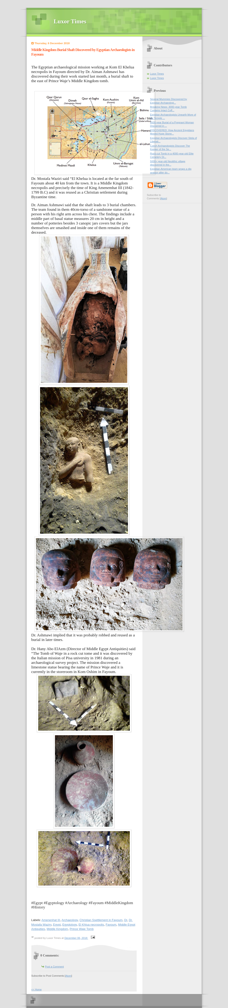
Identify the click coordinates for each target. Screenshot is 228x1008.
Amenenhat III (50, 920)
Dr (125, 920)
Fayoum (111, 924)
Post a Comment (54, 966)
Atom (68, 975)
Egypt (57, 924)
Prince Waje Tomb (82, 929)
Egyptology (69, 924)
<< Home (36, 989)
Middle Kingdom (57, 929)
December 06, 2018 (76, 938)
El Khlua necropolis (91, 924)
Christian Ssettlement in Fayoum (100, 920)
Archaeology (70, 920)
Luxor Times (70, 21)
